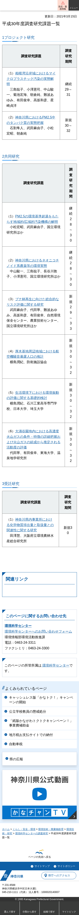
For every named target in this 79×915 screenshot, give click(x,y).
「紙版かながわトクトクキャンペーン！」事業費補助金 (41, 723)
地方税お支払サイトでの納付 (31, 735)
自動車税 (16, 744)
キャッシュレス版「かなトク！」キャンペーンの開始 (41, 700)
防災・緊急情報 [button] (63, 7)
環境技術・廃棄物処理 (50, 829)
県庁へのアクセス (59, 875)
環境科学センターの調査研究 (31, 833)
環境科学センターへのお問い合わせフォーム (38, 631)
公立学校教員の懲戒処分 (27, 711)
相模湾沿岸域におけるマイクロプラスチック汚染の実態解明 (31, 78)
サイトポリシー (66, 866)
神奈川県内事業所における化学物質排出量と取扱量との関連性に (30, 525)
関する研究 (28, 530)
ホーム (6, 829)
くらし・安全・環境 (24, 829)
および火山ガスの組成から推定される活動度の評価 (33, 442)
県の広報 (16, 759)
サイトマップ (42, 866)
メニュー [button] (74, 8)
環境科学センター (18, 626)
